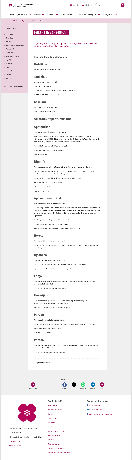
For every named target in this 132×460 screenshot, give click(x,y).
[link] (37, 5)
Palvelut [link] (15, 21)
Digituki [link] (24, 21)
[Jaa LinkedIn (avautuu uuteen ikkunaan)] (93, 386)
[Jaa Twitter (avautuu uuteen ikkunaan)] (74, 386)
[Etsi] (109, 5)
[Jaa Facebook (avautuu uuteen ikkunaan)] (65, 386)
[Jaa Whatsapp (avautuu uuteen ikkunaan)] (83, 386)
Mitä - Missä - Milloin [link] (38, 21)
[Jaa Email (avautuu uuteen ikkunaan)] (101, 386)
